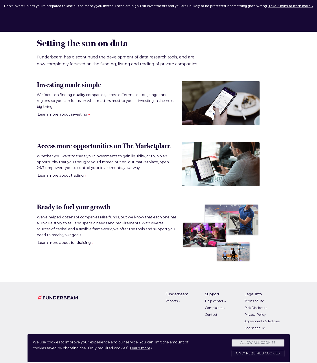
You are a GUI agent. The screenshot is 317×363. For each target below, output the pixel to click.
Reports (172, 301)
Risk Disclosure (255, 308)
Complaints (215, 308)
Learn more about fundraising (64, 243)
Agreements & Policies (262, 321)
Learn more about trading (61, 175)
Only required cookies (258, 355)
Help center (215, 301)
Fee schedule (254, 328)
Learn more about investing (62, 114)
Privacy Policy (255, 315)
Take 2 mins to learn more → (290, 6)
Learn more (140, 350)
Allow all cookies (258, 345)
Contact (211, 315)
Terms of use (254, 301)
